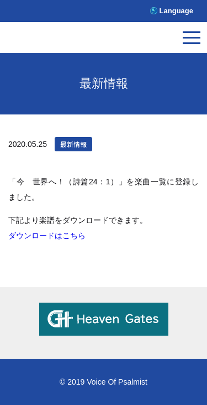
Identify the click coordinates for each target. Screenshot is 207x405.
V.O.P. (58, 40)
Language (176, 11)
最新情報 (73, 144)
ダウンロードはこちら (47, 235)
